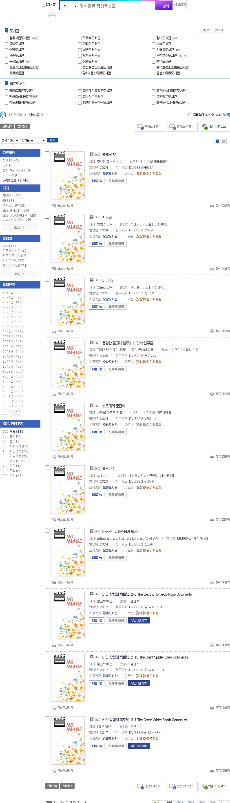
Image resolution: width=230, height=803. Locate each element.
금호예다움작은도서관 (97, 83)
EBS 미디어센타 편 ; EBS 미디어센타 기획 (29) (19, 211)
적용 (54, 133)
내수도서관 (163, 36)
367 (180, 796)
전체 (11, 154)
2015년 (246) (12, 335)
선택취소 (22, 118)
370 (213, 796)
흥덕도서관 (163, 53)
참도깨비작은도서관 (22, 94)
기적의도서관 (91, 36)
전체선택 (204, 22)
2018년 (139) (12, 320)
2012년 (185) (12, 350)
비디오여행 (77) (13, 254)
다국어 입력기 (190, 6)
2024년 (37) (11, 291)
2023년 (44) (11, 295)
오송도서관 (16, 47)
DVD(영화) (15, 174)
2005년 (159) (12, 384)
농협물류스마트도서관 (97, 59)
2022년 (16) (11, 300)
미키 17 (107, 273)
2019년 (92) (11, 315)
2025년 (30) (11, 286)
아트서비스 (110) (14, 244)
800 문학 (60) (12, 464)
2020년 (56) (11, 310)
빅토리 (107, 211)
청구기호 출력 (222, 199)
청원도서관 (90, 53)
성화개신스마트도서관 (23, 59)
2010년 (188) (12, 360)
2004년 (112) (12, 389)
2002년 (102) (12, 399)
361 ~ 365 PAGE (160, 796)
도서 (7, 159)
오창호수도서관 (166, 47)
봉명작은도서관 (166, 89)
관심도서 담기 (149, 119)
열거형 (217, 133)
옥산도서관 (16, 53)
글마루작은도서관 (21, 83)
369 (202, 796)
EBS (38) (8, 194)
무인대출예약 (139, 614)
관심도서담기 (65, 199)
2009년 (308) (12, 365)
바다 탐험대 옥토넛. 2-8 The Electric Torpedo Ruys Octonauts (147, 588)
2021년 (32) (11, 305)
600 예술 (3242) (14, 454)
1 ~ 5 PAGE (155, 796)
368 (191, 796)
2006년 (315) (12, 380)
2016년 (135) (12, 330)
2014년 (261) (12, 340)
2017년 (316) (12, 325)
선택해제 (218, 22)
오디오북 (10, 169)
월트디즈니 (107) (14, 249)
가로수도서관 (91, 30)
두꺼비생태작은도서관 (171, 83)
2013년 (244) (12, 345)
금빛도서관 (16, 36)
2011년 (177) (12, 355)
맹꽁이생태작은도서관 (23, 89)
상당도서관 (16, 42)
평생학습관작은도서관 (97, 94)
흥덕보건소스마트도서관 (172, 59)
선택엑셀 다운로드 (214, 119)
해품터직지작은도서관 (171, 94)
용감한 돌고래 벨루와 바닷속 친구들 (127, 336)
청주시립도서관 (19, 30)
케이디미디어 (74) (14, 259)
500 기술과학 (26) (15, 449)
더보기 (20, 221)
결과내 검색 (41, 5)
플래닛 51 (109, 148)
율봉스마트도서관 (168, 65)
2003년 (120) (12, 394)
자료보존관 (16, 65)
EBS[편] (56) (11, 189)
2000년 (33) (11, 409)
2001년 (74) (11, 404)
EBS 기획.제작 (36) (15, 204)
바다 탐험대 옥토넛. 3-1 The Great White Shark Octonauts (144, 713)
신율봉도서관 (165, 42)
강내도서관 (163, 30)
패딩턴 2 (108, 462)
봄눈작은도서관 (93, 89)
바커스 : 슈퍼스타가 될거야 (121, 525)
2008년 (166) (12, 370)
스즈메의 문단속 (113, 399)
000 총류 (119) (13, 425)
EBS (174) (10, 239)
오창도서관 (90, 47)
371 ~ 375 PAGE (221, 796)
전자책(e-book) (16, 164)
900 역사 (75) (12, 469)
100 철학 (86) (12, 430)
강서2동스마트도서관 (97, 65)
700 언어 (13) (12, 459)
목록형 (224, 133)
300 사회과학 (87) (15, 439)
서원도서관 (90, 42)
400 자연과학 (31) (15, 444)
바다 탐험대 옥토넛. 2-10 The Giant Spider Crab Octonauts (145, 650)
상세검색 (175, 5)
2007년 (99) (11, 375)
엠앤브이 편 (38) (13, 199)
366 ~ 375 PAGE (227, 796)
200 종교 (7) (11, 435)
